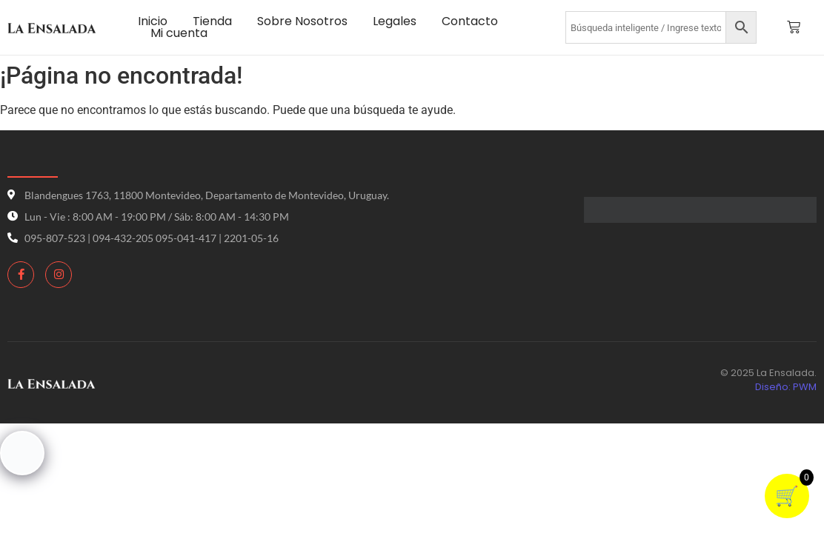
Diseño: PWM (786, 387)
